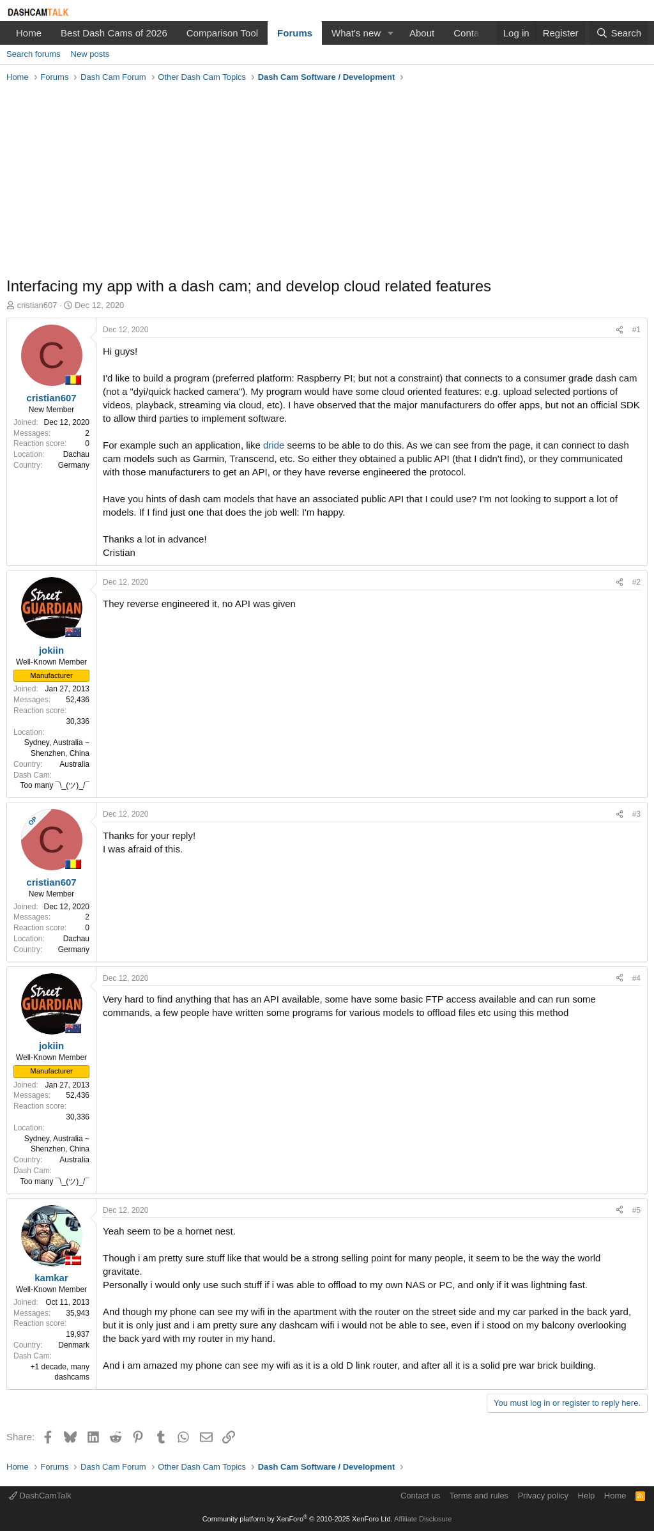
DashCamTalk (40, 1495)
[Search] (618, 33)
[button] (391, 33)
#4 (636, 978)
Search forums (33, 54)
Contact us (420, 1495)
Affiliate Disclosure (423, 1519)
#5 (636, 1210)
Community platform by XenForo (297, 1519)
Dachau (76, 454)
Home (29, 32)
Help (586, 1495)
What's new (356, 32)
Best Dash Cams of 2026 (114, 32)
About (421, 32)
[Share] (619, 330)
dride (273, 445)
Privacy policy (543, 1495)
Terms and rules (479, 1495)
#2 (636, 582)
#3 (636, 814)
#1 (636, 329)
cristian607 (37, 305)
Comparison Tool (222, 32)
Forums (294, 32)
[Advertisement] (327, 182)
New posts (90, 54)
